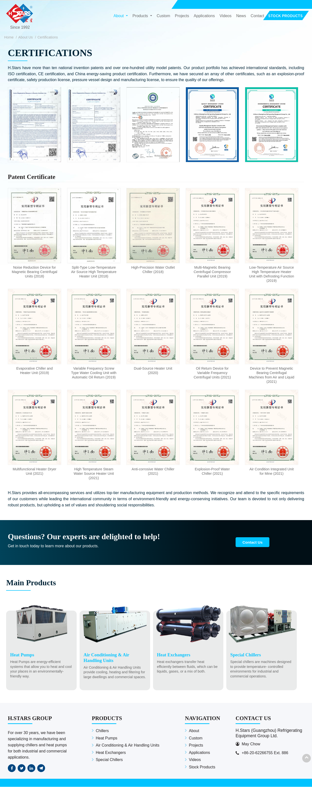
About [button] (119, 16)
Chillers (102, 731)
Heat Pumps (106, 738)
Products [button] (140, 16)
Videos (226, 16)
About (194, 731)
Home (8, 37)
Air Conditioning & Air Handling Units (127, 746)
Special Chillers (109, 760)
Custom (163, 16)
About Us (25, 37)
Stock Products (202, 767)
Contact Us (253, 542)
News (241, 16)
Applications (204, 16)
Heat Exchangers (111, 753)
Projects (182, 16)
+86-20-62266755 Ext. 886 (265, 753)
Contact (257, 16)
